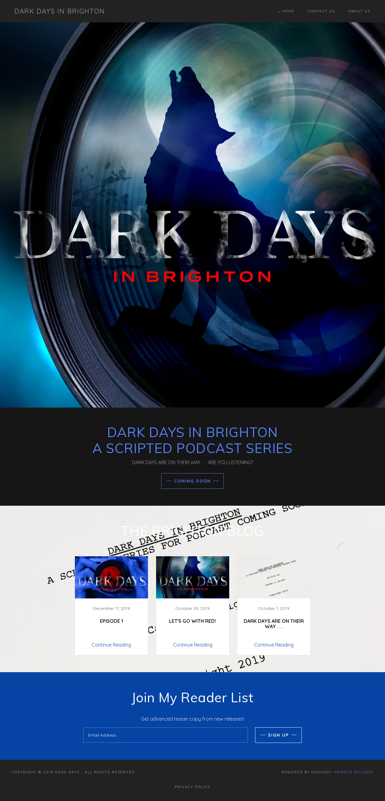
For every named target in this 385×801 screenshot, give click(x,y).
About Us (359, 11)
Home (288, 11)
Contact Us (321, 11)
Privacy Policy (192, 786)
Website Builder (353, 772)
